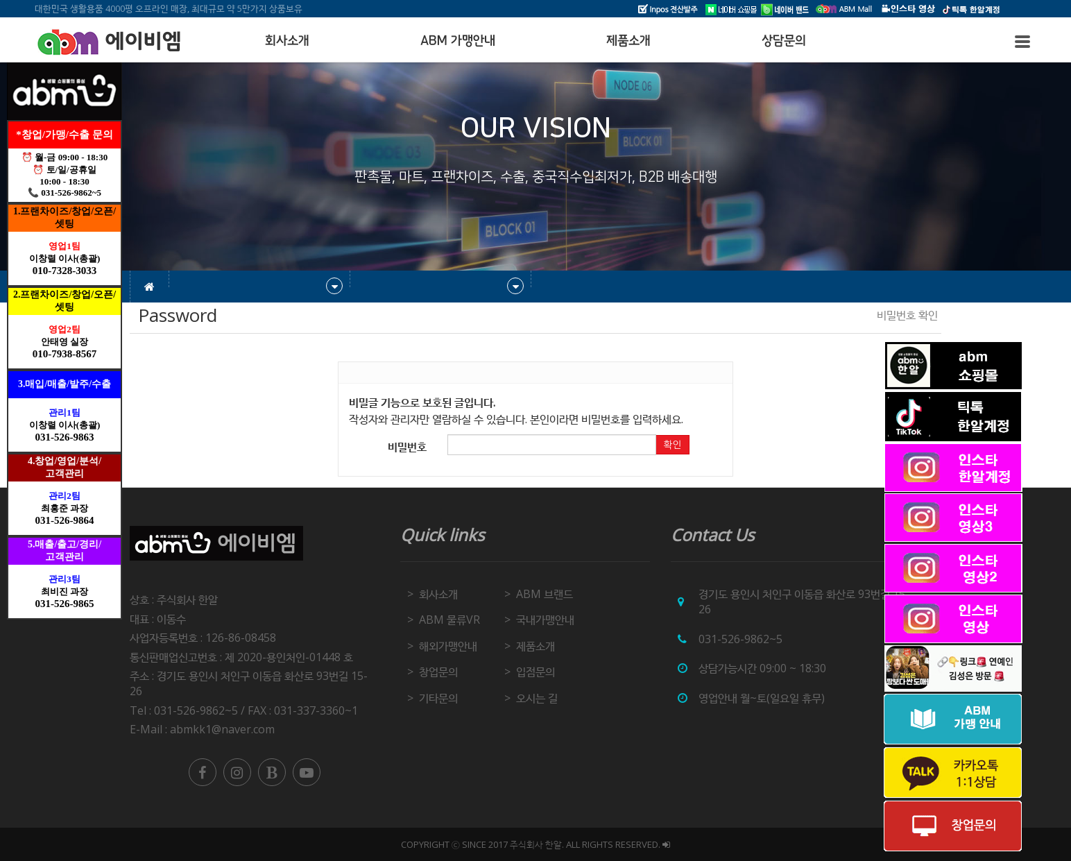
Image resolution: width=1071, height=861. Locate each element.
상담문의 (784, 41)
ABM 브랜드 (544, 594)
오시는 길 (537, 698)
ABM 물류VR (449, 619)
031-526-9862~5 (740, 639)
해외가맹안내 (448, 646)
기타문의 (438, 698)
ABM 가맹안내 (457, 41)
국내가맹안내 (545, 619)
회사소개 (287, 41)
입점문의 (535, 671)
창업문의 (438, 671)
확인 (672, 445)
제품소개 (628, 41)
